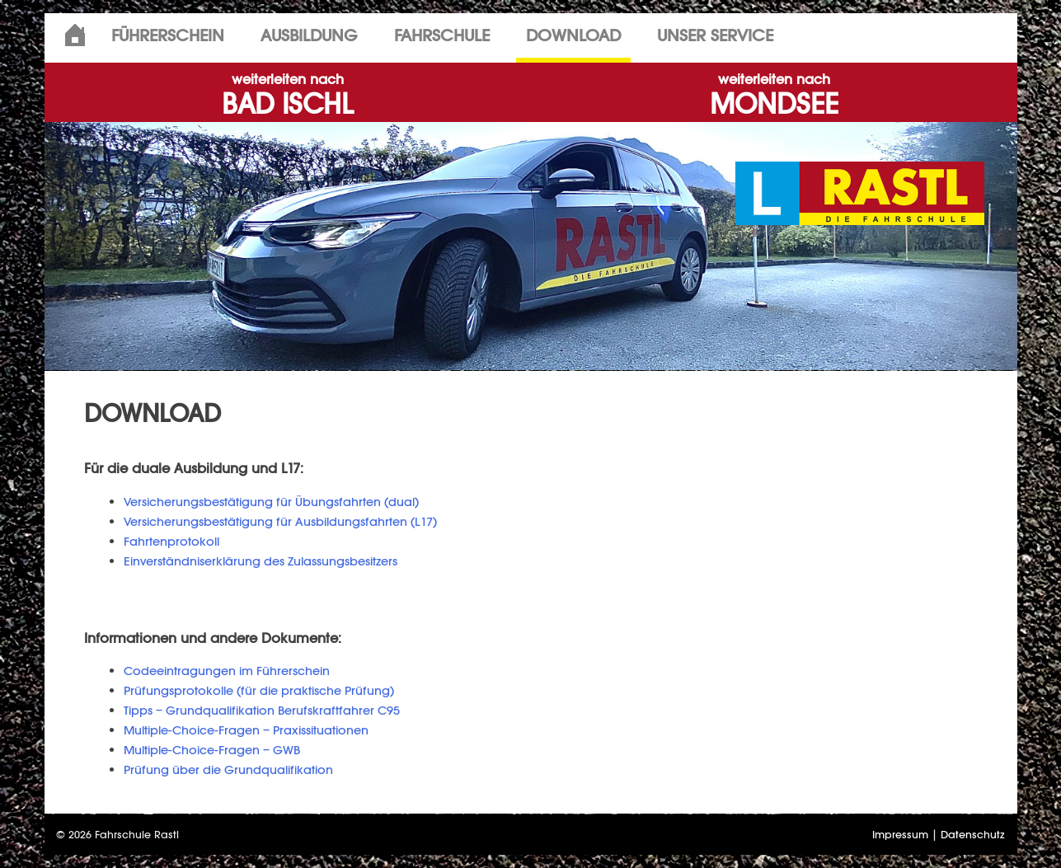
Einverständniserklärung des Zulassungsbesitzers (260, 561)
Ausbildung (309, 35)
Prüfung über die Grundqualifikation (228, 769)
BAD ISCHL (288, 96)
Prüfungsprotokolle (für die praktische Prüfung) (259, 690)
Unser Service (715, 35)
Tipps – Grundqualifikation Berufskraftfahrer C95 (262, 710)
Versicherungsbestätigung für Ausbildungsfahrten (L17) (280, 521)
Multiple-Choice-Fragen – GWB (212, 750)
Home (75, 35)
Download (573, 35)
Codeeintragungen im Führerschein (227, 670)
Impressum (900, 835)
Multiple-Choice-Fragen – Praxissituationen (246, 730)
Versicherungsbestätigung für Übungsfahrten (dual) (271, 501)
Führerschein (167, 35)
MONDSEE (774, 96)
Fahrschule (442, 35)
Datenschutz (973, 835)
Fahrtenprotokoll (171, 541)
